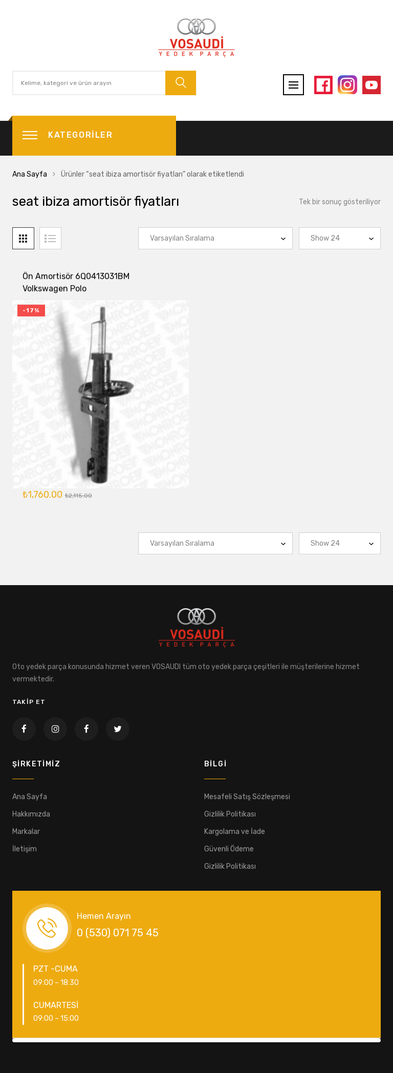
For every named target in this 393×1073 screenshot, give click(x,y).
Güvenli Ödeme (229, 849)
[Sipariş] (215, 238)
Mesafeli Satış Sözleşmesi (247, 796)
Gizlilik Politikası (230, 814)
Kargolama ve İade (234, 831)
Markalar (26, 831)
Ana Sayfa (29, 174)
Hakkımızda (31, 814)
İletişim (24, 849)
